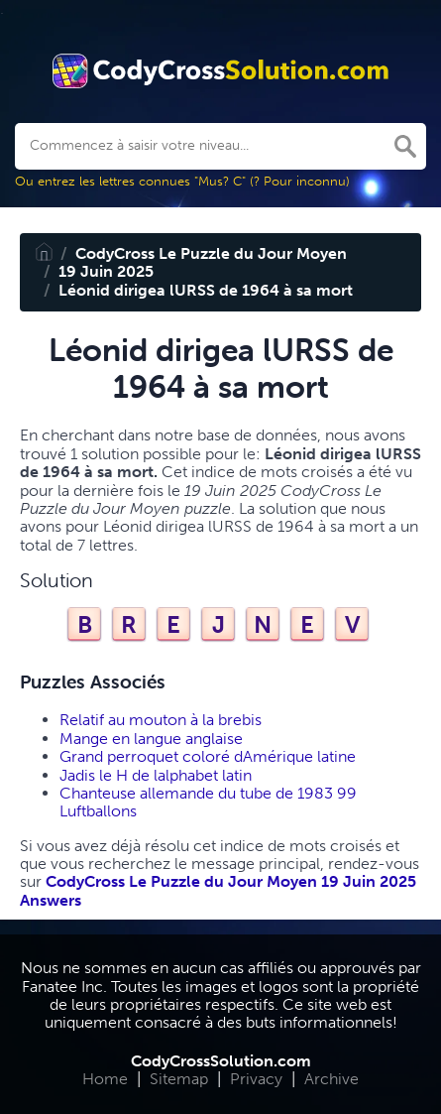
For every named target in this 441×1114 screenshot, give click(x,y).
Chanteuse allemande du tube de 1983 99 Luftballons (208, 802)
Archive (331, 1078)
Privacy (256, 1078)
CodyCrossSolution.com (221, 1061)
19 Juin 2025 (106, 271)
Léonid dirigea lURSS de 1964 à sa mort (205, 290)
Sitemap (179, 1078)
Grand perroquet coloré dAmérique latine (207, 756)
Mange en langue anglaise (151, 738)
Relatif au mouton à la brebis (160, 719)
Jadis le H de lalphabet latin (155, 775)
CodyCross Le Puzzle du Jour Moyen (211, 253)
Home (105, 1078)
